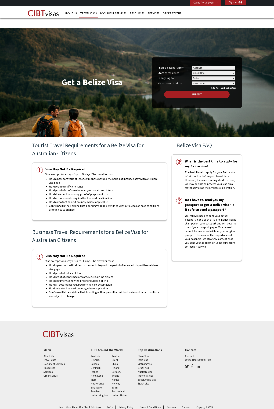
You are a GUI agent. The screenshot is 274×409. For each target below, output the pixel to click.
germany (116, 361)
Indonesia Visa (145, 365)
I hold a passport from (171, 57)
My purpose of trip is (170, 72)
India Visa (143, 350)
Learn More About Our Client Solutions (80, 397)
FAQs (110, 397)
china (115, 354)
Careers (186, 397)
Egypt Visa (143, 373)
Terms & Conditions (150, 397)
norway (116, 373)
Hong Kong (97, 365)
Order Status (172, 13)
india (93, 369)
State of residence (168, 63)
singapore (96, 377)
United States (119, 385)
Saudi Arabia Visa (147, 369)
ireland (115, 365)
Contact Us (191, 346)
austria (116, 346)
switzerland (118, 381)
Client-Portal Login (203, 2)
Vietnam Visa (145, 354)
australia (95, 346)
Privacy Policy (126, 397)
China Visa (143, 346)
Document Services (113, 13)
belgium (95, 350)
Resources (137, 13)
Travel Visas (88, 13)
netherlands (97, 373)
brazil (115, 350)
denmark (95, 357)
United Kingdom (99, 385)
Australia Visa (145, 361)
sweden (95, 381)
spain (115, 377)
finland (116, 357)
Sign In (233, 2)
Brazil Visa (143, 357)
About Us (70, 13)
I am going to (166, 68)
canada (95, 354)
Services (153, 13)
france (94, 361)
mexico (115, 369)
